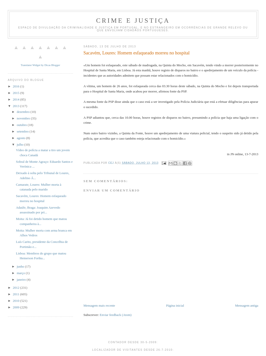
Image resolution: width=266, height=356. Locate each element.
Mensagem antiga (246, 305)
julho (20, 144)
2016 (16, 86)
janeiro (21, 279)
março (21, 273)
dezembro (23, 112)
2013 (16, 106)
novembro (24, 118)
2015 (16, 93)
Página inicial (175, 305)
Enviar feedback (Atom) (115, 315)
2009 (16, 307)
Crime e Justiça (133, 20)
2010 (16, 301)
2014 (16, 99)
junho (21, 266)
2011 (16, 294)
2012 (16, 287)
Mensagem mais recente (99, 305)
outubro (22, 125)
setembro (23, 131)
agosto (21, 138)
